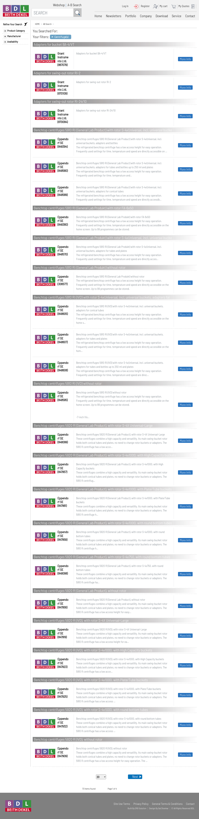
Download (162, 16)
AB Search (47, 24)
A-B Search (74, 5)
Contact (190, 16)
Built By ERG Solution (137, 808)
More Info (185, 59)
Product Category (14, 30)
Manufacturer (12, 36)
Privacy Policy (140, 803)
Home (98, 16)
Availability (11, 41)
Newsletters (113, 16)
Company (146, 16)
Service (176, 16)
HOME (37, 24)
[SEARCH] (53, 12)
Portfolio (130, 16)
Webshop (59, 5)
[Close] (60, 37)
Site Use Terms (122, 803)
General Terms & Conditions (167, 803)
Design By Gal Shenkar (158, 808)
